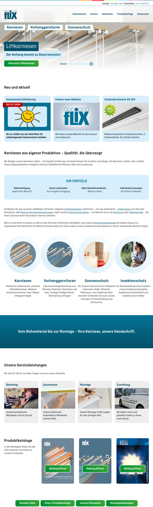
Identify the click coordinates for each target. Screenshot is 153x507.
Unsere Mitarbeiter (90, 503)
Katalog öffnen (58, 468)
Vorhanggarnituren (45, 27)
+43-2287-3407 (116, 3)
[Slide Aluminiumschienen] (77, 64)
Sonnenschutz (79, 27)
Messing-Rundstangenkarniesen (37, 212)
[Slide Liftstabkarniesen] (70, 64)
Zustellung (123, 389)
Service (94, 14)
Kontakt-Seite (27, 503)
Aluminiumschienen (79, 212)
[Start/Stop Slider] (91, 64)
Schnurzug (118, 212)
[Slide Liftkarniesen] (63, 64)
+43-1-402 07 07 (142, 3)
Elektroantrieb (136, 212)
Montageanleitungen (121, 503)
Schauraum (143, 14)
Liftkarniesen (123, 209)
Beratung (12, 389)
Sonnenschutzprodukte (104, 223)
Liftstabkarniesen (73, 209)
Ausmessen (50, 389)
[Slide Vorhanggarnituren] (84, 64)
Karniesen (15, 27)
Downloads (107, 14)
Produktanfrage (125, 14)
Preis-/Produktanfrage (57, 503)
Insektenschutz (133, 285)
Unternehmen (79, 14)
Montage (85, 389)
